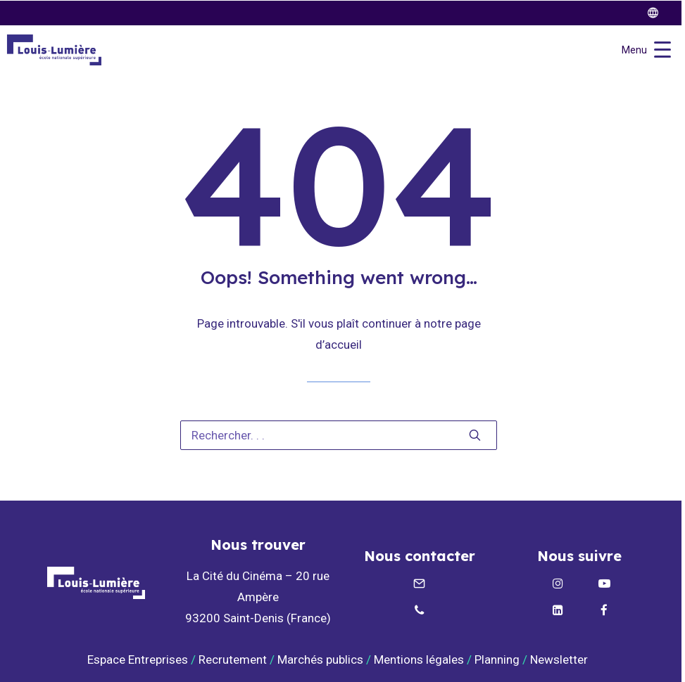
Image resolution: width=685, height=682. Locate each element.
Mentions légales (419, 659)
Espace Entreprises (137, 659)
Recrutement (233, 659)
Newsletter (560, 659)
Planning (497, 659)
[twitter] (659, 13)
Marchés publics (320, 659)
